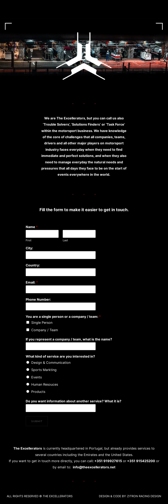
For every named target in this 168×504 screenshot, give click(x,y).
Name (32, 227)
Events (36, 377)
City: (29, 248)
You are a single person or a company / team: (63, 316)
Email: (32, 282)
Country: (33, 265)
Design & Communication (51, 362)
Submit (36, 421)
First (28, 240)
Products (38, 392)
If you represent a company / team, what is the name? (69, 339)
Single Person (41, 322)
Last (65, 240)
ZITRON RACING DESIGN (144, 496)
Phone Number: (38, 299)
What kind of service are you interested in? (60, 356)
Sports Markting (44, 370)
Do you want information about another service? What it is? (73, 401)
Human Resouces (44, 384)
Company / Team (44, 330)
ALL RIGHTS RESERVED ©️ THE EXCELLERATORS (40, 496)
